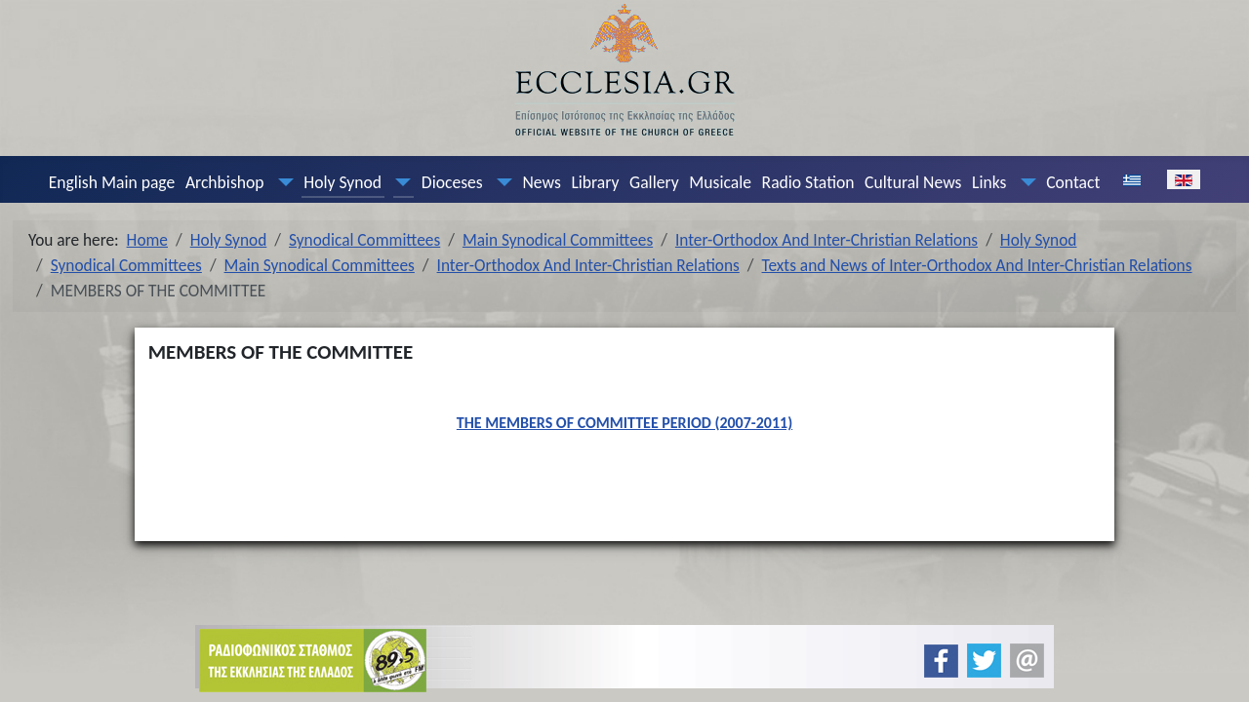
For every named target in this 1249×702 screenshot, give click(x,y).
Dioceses (452, 182)
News (541, 182)
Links (989, 182)
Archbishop (224, 182)
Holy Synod (342, 182)
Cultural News (913, 182)
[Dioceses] (499, 182)
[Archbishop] (281, 182)
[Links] (1023, 182)
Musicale (720, 182)
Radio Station (808, 182)
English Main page (112, 182)
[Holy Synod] (399, 182)
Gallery (654, 182)
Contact (1073, 182)
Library (595, 182)
